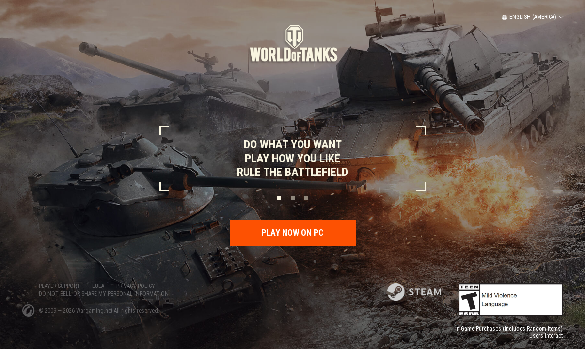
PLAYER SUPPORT (59, 286)
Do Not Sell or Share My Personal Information (104, 294)
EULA (98, 286)
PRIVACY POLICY (135, 286)
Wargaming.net (95, 310)
